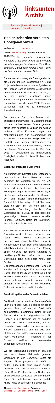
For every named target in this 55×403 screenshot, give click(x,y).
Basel (44, 391)
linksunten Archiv (39, 12)
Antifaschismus (21, 388)
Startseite (15, 25)
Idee (24, 25)
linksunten (15, 28)
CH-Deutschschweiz (23, 391)
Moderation (34, 25)
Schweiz (8, 391)
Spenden (27, 28)
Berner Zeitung (19, 52)
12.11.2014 (21, 48)
